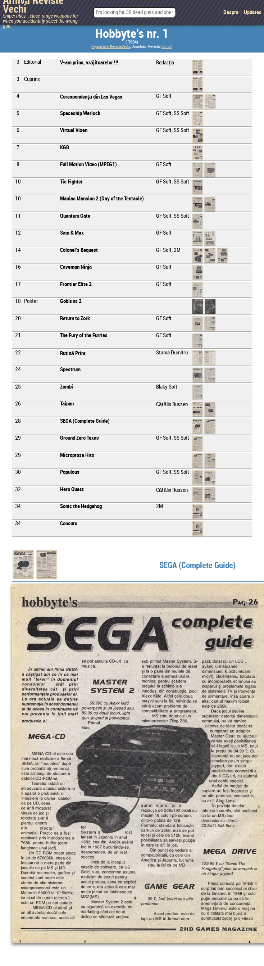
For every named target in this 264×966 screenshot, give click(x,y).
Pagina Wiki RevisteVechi (110, 47)
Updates (252, 12)
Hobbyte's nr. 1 (132, 34)
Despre (230, 12)
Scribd (166, 47)
